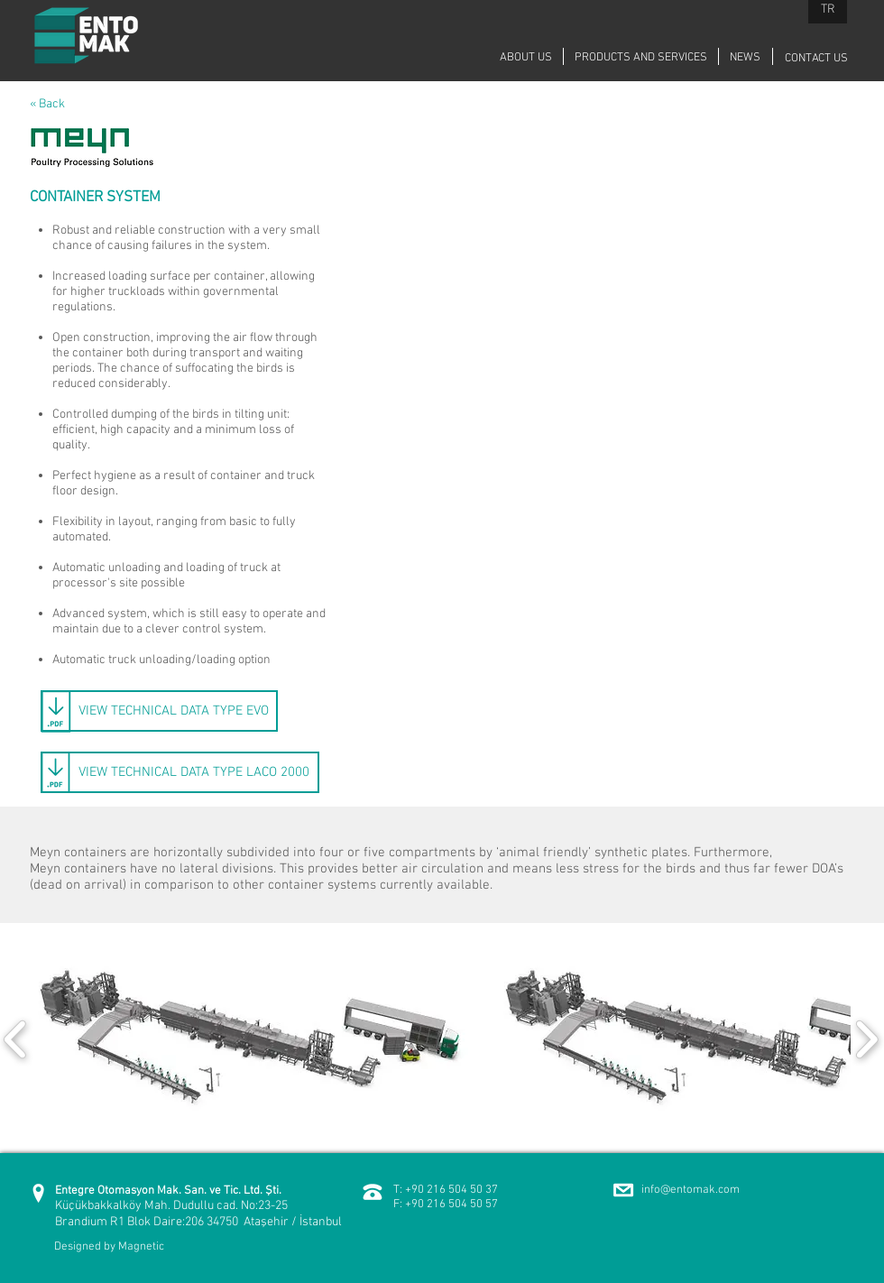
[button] (251, 1039)
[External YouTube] (617, 294)
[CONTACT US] (816, 58)
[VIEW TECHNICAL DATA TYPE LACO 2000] (180, 772)
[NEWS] (745, 57)
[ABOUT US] (526, 57)
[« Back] (63, 104)
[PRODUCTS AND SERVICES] (640, 58)
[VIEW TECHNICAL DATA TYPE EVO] (159, 711)
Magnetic (141, 1247)
